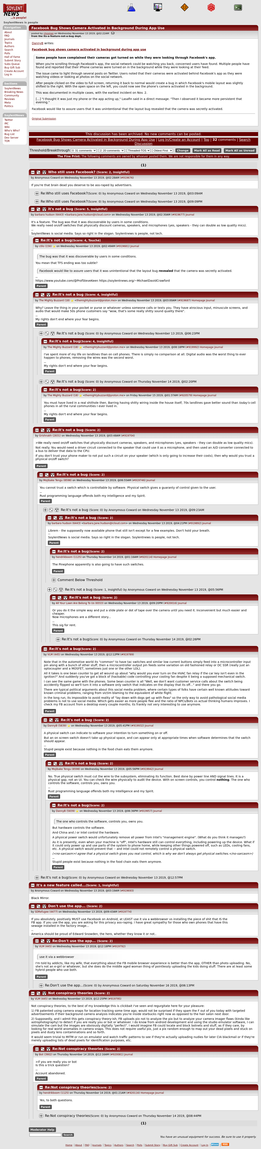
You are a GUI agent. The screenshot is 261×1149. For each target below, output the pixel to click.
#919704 (128, 435)
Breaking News (13, 92)
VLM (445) (53, 654)
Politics (8, 106)
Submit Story (12, 60)
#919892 (194, 523)
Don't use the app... (67, 906)
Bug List (9, 134)
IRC (6, 123)
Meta (7, 102)
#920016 (170, 603)
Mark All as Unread (240, 150)
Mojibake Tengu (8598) (57, 480)
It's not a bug (60, 209)
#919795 (114, 998)
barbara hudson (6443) (49, 214)
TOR (7, 141)
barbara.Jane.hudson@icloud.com (88, 214)
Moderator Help (42, 1129)
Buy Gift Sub (12, 67)
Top (206, 140)
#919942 (147, 769)
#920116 (133, 1092)
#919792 (118, 946)
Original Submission (44, 118)
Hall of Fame (12, 56)
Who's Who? (12, 130)
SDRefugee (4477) (46, 911)
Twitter (8, 120)
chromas (49, 33)
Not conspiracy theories (70, 993)
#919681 (123, 246)
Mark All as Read (207, 150)
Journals (9, 39)
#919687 (184, 300)
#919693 (127, 890)
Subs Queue (12, 64)
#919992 (192, 347)
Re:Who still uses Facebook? (64, 193)
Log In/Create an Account (179, 140)
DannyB (37, 43)
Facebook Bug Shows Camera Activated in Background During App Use (98, 28)
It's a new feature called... (61, 885)
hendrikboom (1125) (69, 557)
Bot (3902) (45, 1054)
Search (8, 49)
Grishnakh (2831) (50, 435)
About (8, 32)
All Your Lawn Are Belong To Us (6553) (80, 603)
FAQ (6, 35)
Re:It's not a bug (56, 240)
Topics (8, 42)
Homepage (198, 300)
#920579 (185, 395)
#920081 (116, 1054)
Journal (190, 214)
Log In (8, 74)
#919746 (138, 480)
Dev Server (11, 137)
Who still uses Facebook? (71, 172)
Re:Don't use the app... (74, 941)
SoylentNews (15, 11)
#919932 (137, 725)
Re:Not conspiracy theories (77, 1049)
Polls (7, 53)
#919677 (178, 214)
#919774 (125, 911)
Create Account (14, 71)
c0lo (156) (45, 246)
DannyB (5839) (56, 725)
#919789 (127, 654)
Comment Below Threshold (80, 580)
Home (69, 1145)
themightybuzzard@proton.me (96, 300)
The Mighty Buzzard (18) (54, 300)
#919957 (145, 811)
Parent (41, 286)
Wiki (7, 127)
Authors (9, 46)
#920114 (146, 557)
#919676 (127, 177)
